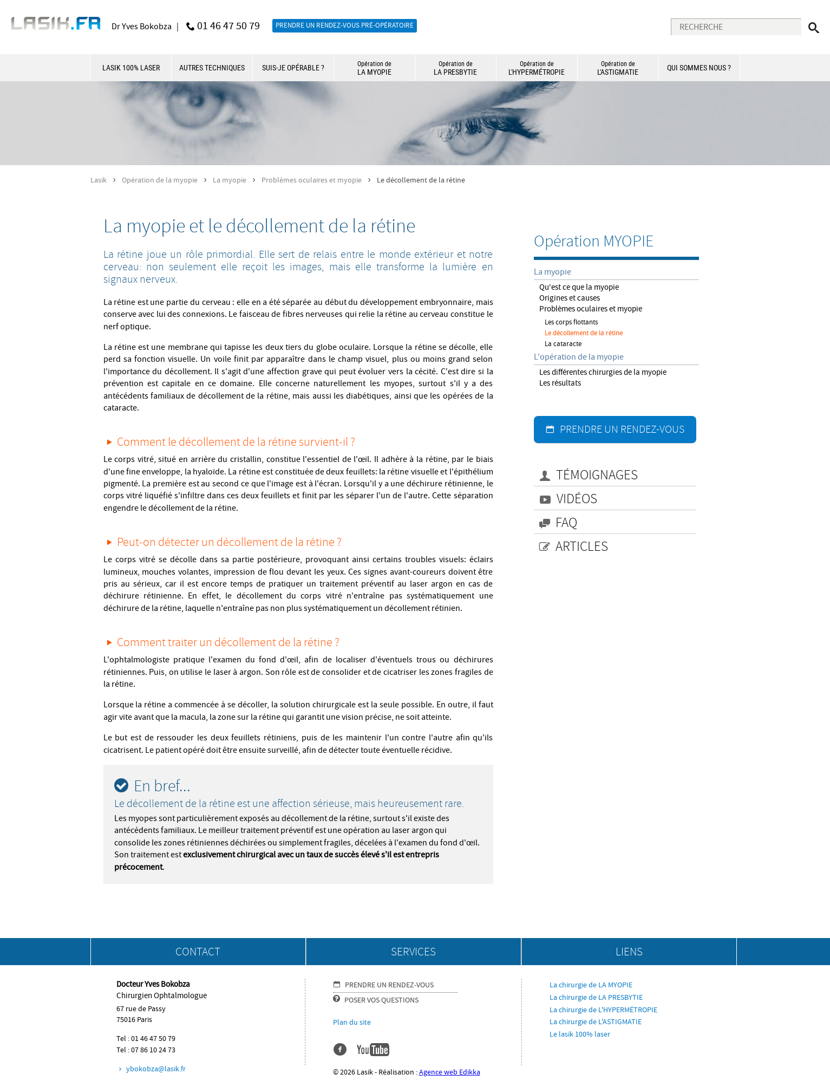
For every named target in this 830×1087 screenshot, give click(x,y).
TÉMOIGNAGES (597, 475)
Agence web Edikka (449, 1072)
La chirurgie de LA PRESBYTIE (596, 998)
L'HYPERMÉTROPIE (536, 68)
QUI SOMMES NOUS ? (699, 67)
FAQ (566, 523)
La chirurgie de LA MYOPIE (591, 985)
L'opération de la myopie (579, 357)
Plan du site (352, 1022)
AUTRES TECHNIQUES (212, 67)
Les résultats (560, 383)
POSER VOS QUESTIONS (381, 1000)
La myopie (229, 180)
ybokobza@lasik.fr (156, 1069)
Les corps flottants (571, 322)
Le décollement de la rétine (584, 333)
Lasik (98, 180)
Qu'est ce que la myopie (579, 287)
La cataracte (563, 344)
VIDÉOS (577, 499)
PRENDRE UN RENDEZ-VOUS (622, 429)
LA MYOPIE (374, 68)
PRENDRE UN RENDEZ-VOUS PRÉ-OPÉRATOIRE (345, 25)
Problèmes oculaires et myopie (312, 180)
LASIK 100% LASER (131, 67)
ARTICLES (581, 546)
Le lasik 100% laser (580, 1034)
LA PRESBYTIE (455, 68)
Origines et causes (569, 298)
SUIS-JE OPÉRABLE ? (293, 67)
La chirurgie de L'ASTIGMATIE (596, 1022)
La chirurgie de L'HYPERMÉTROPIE (603, 1010)
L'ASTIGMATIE (618, 68)
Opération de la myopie (160, 180)
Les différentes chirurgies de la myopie (602, 372)
